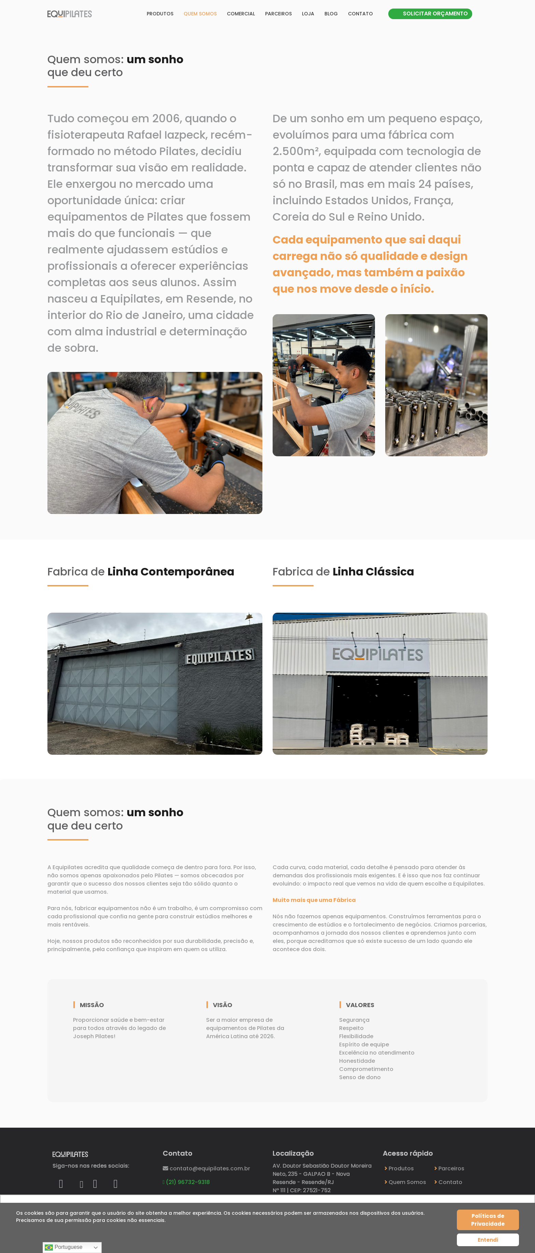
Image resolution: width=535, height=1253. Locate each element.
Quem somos (200, 13)
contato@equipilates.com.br (206, 1168)
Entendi (488, 1239)
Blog (331, 13)
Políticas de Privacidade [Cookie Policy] (488, 1219)
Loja (308, 13)
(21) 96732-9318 (186, 1182)
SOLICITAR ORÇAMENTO (435, 13)
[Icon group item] (61, 1182)
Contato (360, 13)
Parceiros (278, 13)
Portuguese (63, 1247)
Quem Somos (405, 1182)
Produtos (160, 13)
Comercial (241, 13)
